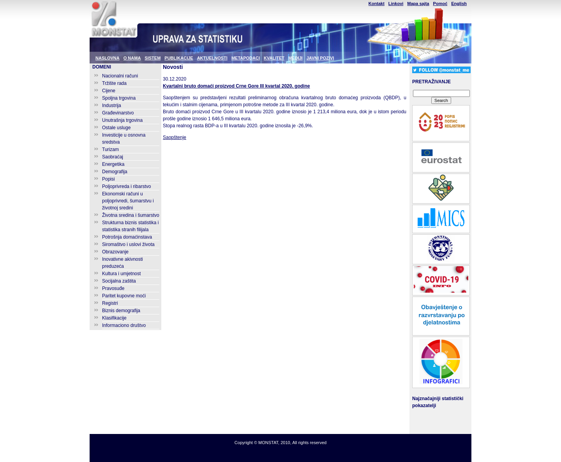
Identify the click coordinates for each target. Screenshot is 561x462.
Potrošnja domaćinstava (127, 237)
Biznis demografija (121, 310)
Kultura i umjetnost (121, 273)
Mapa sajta (418, 3)
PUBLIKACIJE (178, 58)
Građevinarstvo (118, 113)
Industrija (111, 105)
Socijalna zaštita (119, 281)
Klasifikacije (114, 318)
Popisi (108, 179)
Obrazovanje (115, 252)
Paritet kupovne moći (124, 296)
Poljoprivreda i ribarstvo (126, 186)
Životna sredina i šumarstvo (130, 215)
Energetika (113, 164)
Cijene (108, 90)
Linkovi (396, 3)
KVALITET (274, 58)
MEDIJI (295, 58)
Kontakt (377, 3)
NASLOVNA (107, 58)
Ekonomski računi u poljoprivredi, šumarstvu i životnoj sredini (128, 201)
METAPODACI (245, 58)
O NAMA (132, 58)
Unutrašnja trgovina (122, 120)
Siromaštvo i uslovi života (128, 244)
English (459, 3)
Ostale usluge (116, 127)
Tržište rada (114, 83)
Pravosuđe (113, 288)
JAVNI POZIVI (320, 58)
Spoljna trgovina (119, 98)
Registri (110, 303)
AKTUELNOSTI (212, 58)
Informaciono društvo (124, 325)
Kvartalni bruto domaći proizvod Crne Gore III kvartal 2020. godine (236, 86)
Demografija (114, 171)
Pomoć (440, 3)
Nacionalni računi (120, 76)
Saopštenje (174, 137)
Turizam (110, 149)
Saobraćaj (112, 157)
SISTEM (153, 58)
